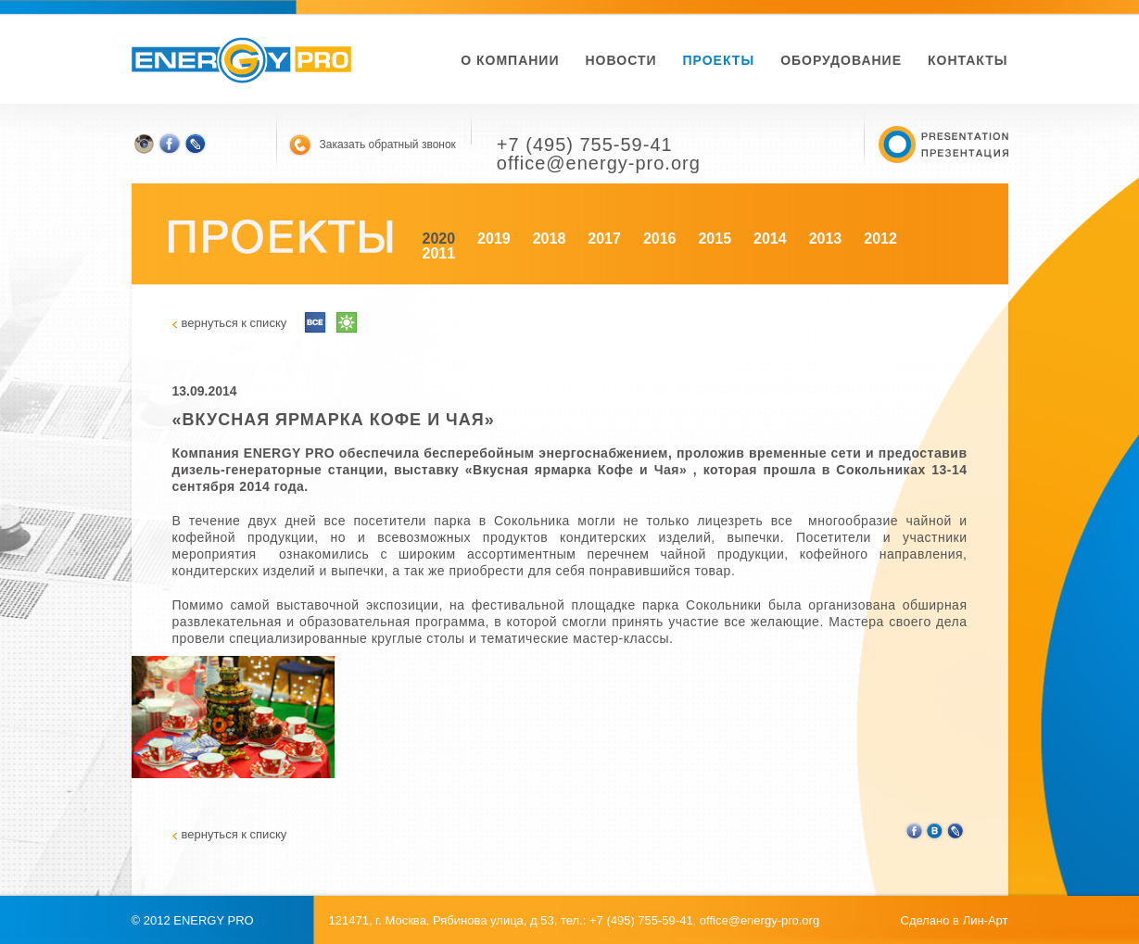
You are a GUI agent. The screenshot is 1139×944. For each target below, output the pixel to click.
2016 (660, 238)
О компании (510, 60)
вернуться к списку (234, 323)
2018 (549, 238)
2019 (494, 238)
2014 (770, 238)
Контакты (967, 60)
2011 (439, 253)
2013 (825, 238)
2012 (880, 238)
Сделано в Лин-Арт (954, 920)
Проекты (719, 60)
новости (620, 60)
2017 (604, 238)
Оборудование (841, 60)
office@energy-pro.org (759, 920)
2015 (714, 238)
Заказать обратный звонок (388, 144)
